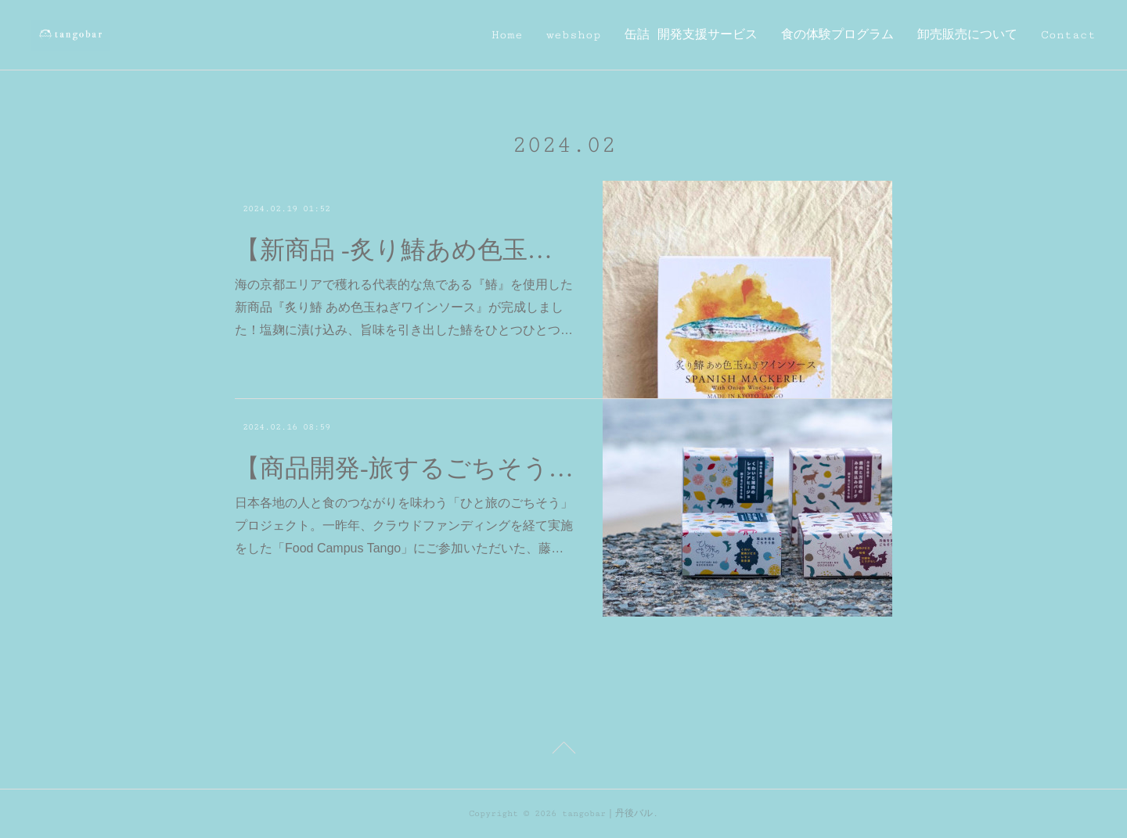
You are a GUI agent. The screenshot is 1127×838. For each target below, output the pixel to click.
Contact (1068, 34)
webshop (573, 34)
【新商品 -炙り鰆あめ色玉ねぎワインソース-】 (405, 250)
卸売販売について (967, 34)
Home (507, 34)
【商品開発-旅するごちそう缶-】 (405, 468)
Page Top (563, 750)
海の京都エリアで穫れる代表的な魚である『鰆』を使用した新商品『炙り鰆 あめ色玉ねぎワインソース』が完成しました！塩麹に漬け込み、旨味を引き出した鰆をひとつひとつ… (404, 307)
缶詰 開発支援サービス (691, 34)
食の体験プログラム (837, 34)
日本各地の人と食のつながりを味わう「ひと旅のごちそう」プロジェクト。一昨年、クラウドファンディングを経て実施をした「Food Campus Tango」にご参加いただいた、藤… (404, 525)
